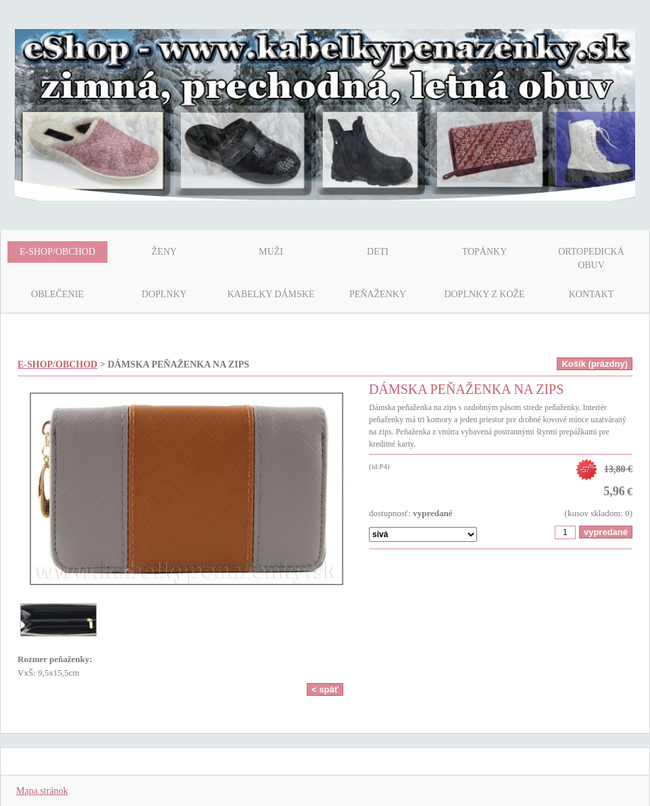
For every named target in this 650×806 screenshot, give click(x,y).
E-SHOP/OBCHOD (57, 364)
